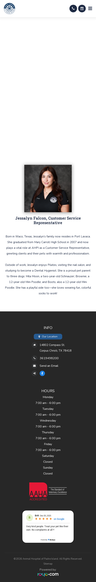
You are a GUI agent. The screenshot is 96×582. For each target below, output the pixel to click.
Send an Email (49, 366)
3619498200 (49, 358)
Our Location (49, 336)
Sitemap (48, 564)
